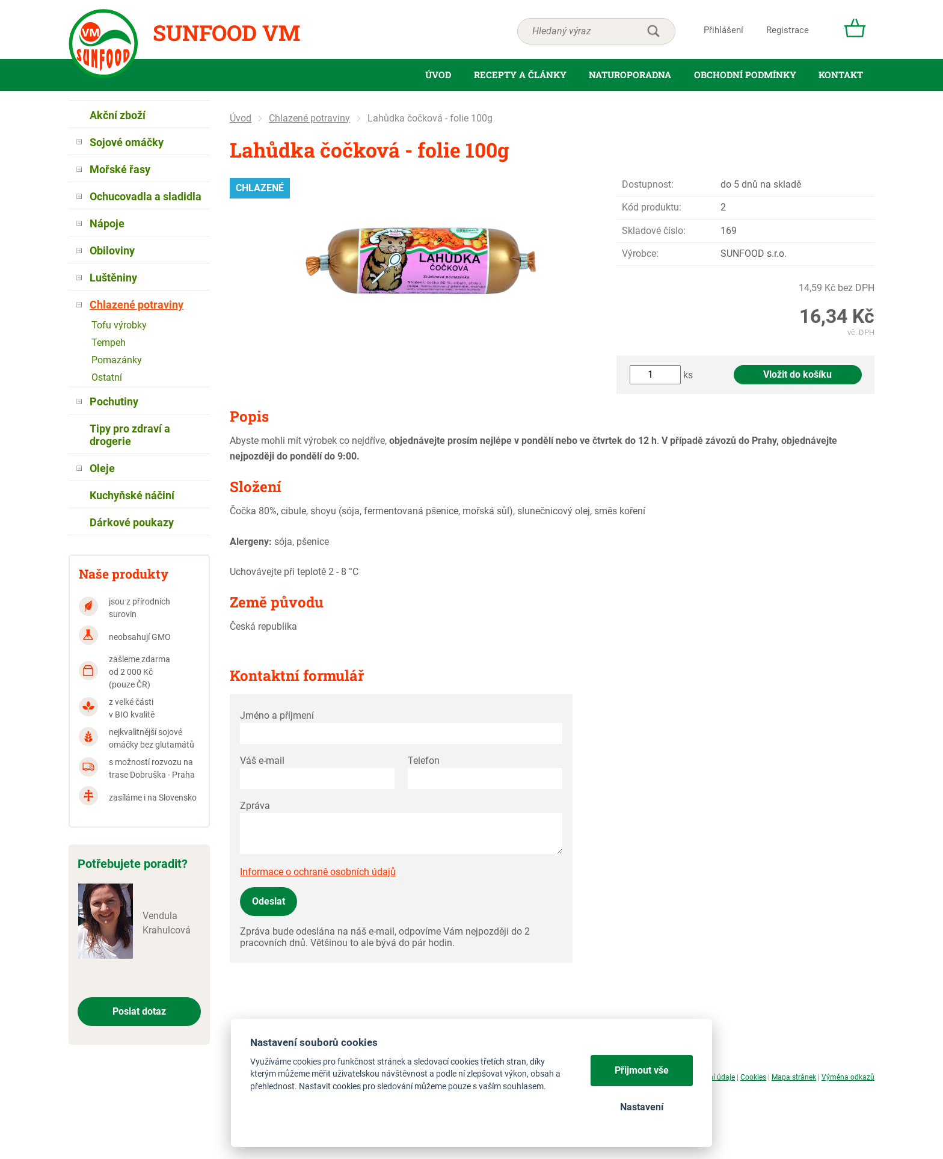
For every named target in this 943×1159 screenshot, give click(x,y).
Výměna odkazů (848, 1077)
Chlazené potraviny (309, 118)
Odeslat (268, 901)
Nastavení (641, 1107)
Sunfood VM (226, 32)
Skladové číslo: (654, 230)
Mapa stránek (794, 1077)
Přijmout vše (642, 1070)
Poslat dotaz (139, 1011)
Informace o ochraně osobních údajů (318, 872)
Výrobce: (640, 253)
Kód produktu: (651, 207)
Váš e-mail (262, 760)
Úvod (240, 118)
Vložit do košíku (797, 374)
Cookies (753, 1077)
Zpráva (255, 805)
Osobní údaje (713, 1077)
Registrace (787, 30)
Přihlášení (723, 30)
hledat (653, 31)
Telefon (424, 760)
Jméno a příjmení (277, 715)
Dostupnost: (648, 184)
